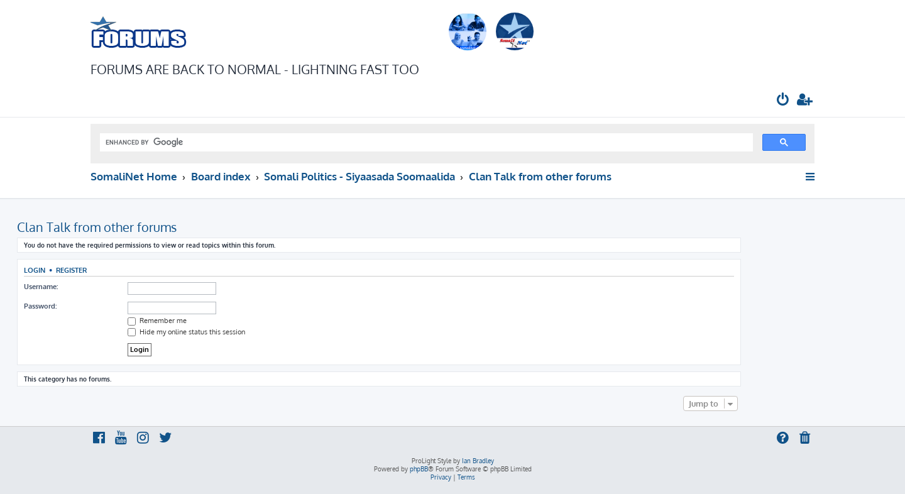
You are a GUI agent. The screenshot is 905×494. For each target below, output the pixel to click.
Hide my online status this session (186, 331)
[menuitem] (783, 100)
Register (71, 270)
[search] (425, 142)
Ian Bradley (478, 460)
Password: (40, 306)
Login (34, 270)
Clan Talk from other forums (97, 227)
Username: (41, 286)
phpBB (419, 469)
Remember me (157, 320)
